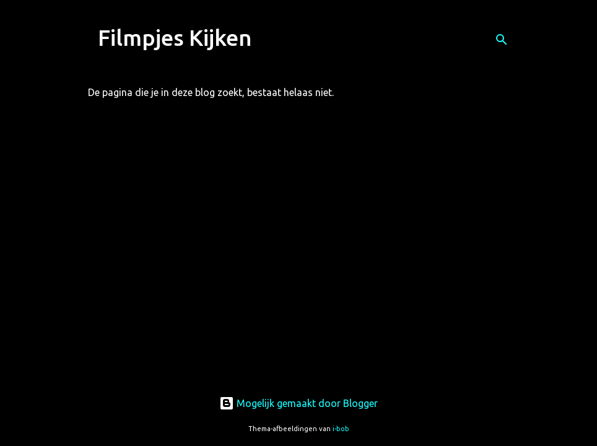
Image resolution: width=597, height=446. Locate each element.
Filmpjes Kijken (175, 37)
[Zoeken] (501, 40)
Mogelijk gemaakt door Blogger (298, 403)
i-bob (341, 428)
